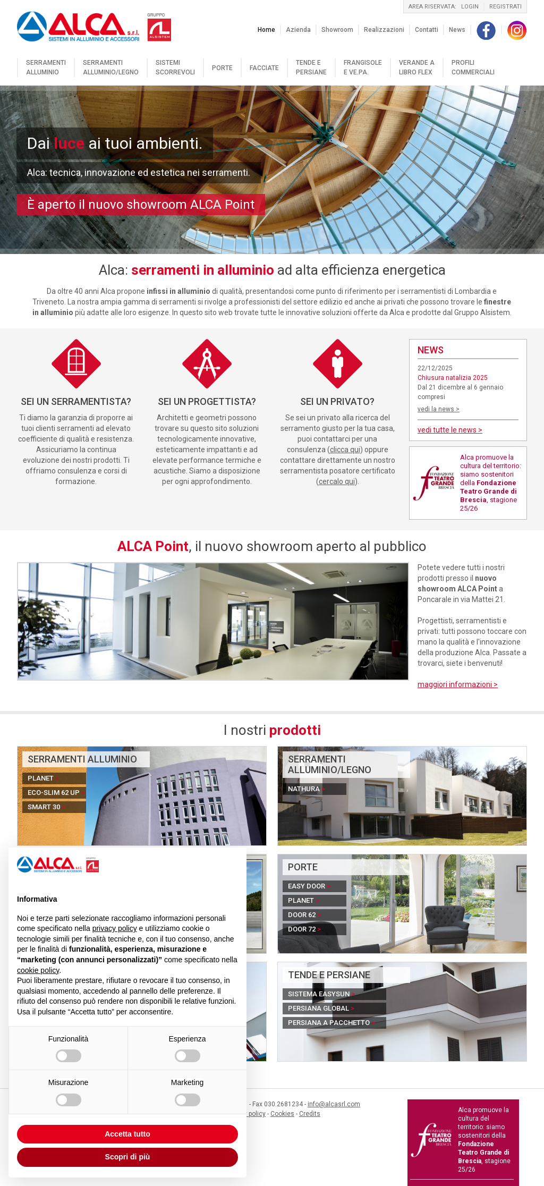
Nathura (306, 789)
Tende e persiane (311, 67)
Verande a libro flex (417, 67)
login (470, 6)
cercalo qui (337, 481)
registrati (505, 6)
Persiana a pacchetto (331, 1023)
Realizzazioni (384, 29)
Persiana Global (321, 1008)
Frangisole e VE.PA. (363, 67)
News (457, 29)
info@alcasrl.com (334, 1104)
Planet (43, 778)
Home (266, 29)
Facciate (264, 68)
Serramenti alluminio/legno (111, 67)
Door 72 (304, 929)
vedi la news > (439, 409)
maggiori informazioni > (458, 684)
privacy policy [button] (114, 928)
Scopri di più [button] (127, 1157)
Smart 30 (46, 807)
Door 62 (304, 915)
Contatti (426, 29)
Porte (222, 68)
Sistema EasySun (321, 994)
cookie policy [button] (38, 970)
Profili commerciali (473, 67)
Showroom (337, 29)
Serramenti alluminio (46, 67)
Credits (309, 1113)
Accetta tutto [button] (127, 1134)
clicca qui (345, 449)
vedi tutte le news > (450, 430)
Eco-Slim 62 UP (56, 793)
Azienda (298, 29)
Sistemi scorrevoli (175, 67)
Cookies (282, 1113)
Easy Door (309, 886)
